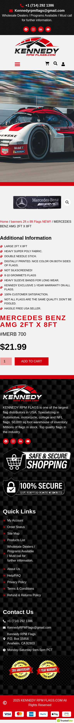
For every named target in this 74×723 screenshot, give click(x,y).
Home (4, 221)
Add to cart (31, 361)
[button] (17, 64)
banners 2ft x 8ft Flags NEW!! (31, 221)
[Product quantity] (6, 361)
